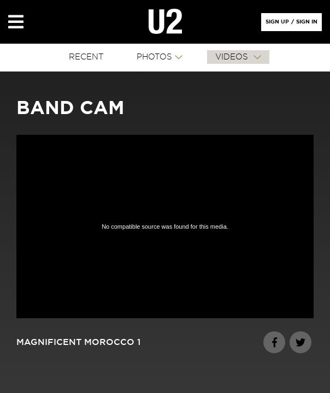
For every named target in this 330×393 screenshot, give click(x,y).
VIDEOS (233, 57)
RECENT (86, 57)
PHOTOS (154, 57)
